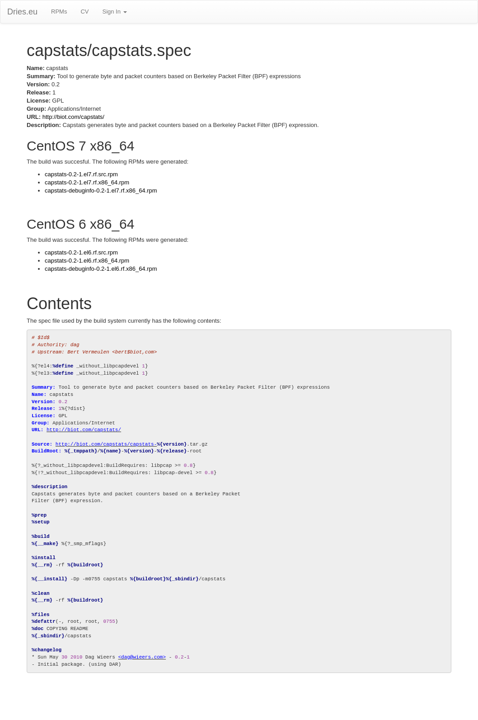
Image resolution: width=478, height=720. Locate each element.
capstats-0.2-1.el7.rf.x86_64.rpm (87, 182)
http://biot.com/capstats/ (73, 116)
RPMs (59, 11)
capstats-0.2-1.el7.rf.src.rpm (81, 174)
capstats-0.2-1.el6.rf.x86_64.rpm (87, 260)
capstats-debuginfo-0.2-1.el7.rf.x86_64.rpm (101, 190)
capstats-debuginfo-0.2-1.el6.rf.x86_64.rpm (101, 268)
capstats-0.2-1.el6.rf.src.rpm (81, 252)
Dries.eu (22, 11)
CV (84, 11)
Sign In (114, 11)
